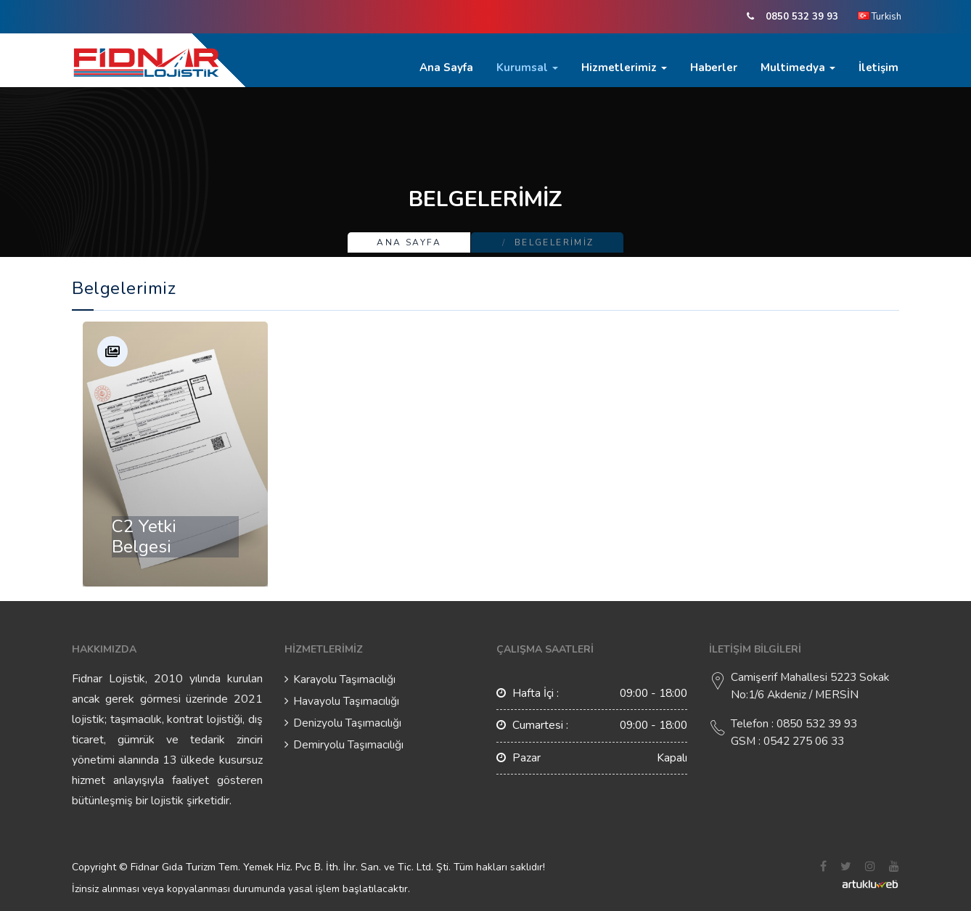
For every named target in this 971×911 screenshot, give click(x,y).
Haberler (713, 67)
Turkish (879, 16)
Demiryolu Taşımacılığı (348, 745)
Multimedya (798, 67)
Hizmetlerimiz (624, 67)
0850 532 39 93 (802, 16)
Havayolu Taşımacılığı (346, 701)
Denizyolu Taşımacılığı (347, 723)
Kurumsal (527, 67)
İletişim (878, 67)
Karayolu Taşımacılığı (344, 679)
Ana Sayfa (446, 67)
